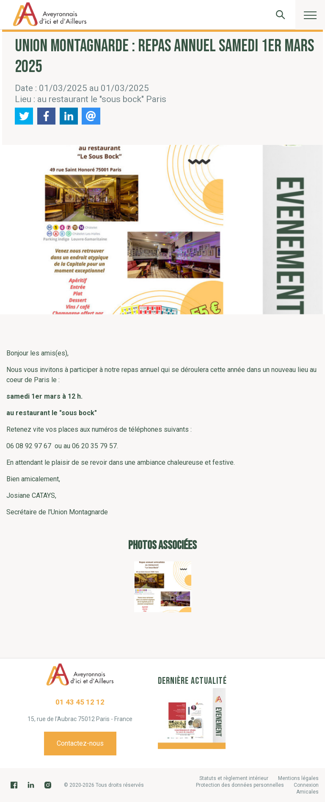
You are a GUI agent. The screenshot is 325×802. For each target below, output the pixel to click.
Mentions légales (298, 778)
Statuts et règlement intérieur (233, 778)
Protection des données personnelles (240, 785)
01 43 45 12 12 (80, 702)
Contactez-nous (80, 743)
